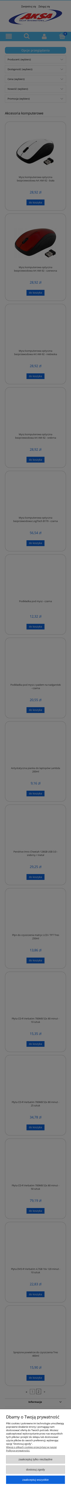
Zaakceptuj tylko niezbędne (35, 1459)
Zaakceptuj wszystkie (35, 1479)
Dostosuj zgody (35, 1469)
